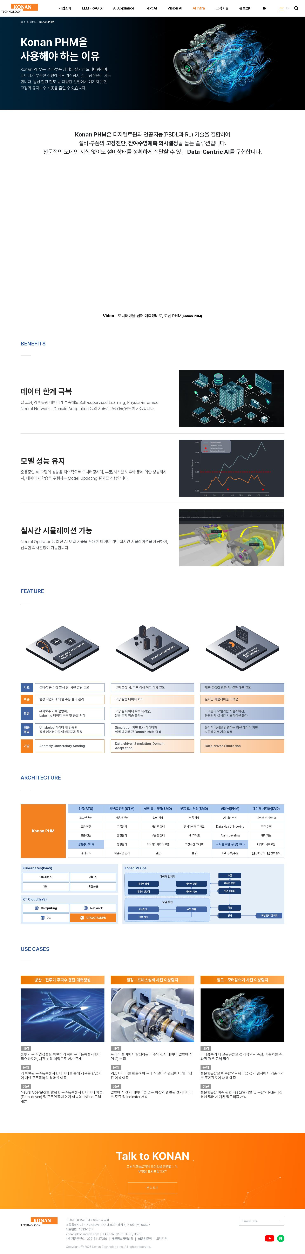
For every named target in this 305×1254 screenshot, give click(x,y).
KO (281, 7)
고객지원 (161, 1239)
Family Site (250, 1221)
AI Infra (31, 22)
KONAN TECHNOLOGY (19, 8)
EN (287, 7)
